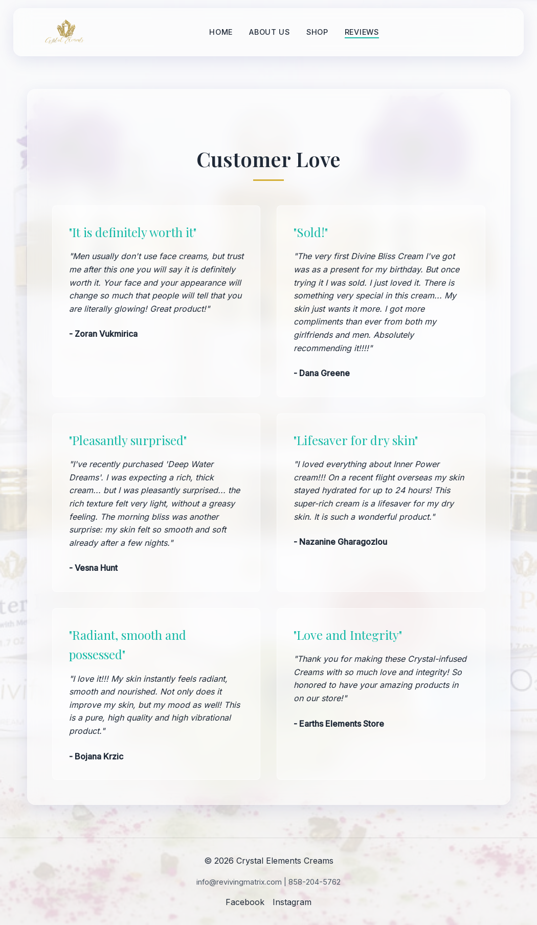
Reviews (362, 32)
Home (221, 32)
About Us (269, 32)
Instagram (292, 902)
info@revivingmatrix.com (239, 881)
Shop (317, 32)
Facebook (245, 902)
